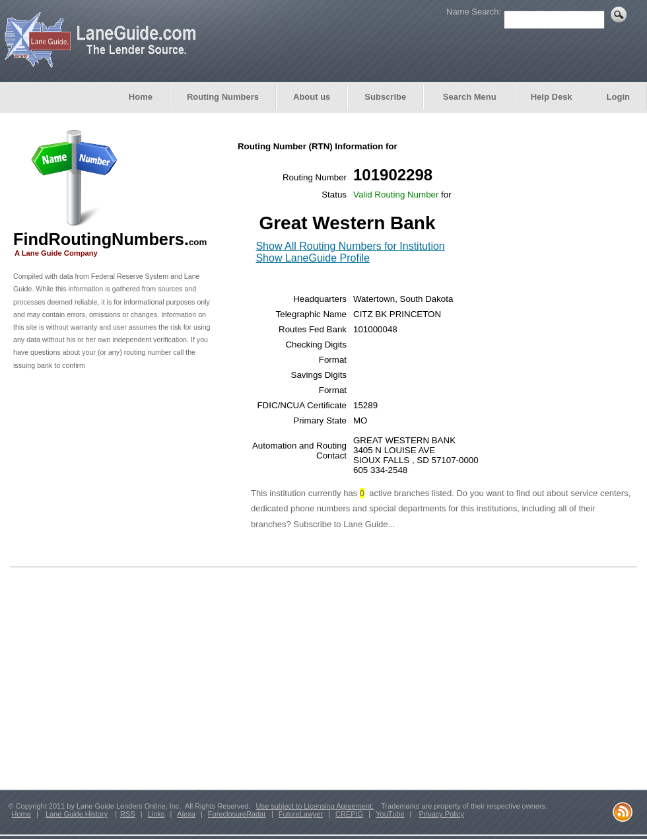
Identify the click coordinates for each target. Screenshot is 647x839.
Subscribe (385, 97)
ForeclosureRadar (237, 814)
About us (311, 97)
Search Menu (468, 97)
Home (141, 97)
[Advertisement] (112, 473)
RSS (127, 814)
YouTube (390, 814)
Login (618, 97)
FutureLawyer (301, 814)
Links (156, 814)
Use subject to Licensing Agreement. (315, 806)
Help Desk (551, 97)
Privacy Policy (441, 814)
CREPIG (349, 814)
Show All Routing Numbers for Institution (349, 246)
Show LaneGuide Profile (312, 258)
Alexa (186, 814)
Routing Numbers (223, 97)
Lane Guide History (77, 814)
